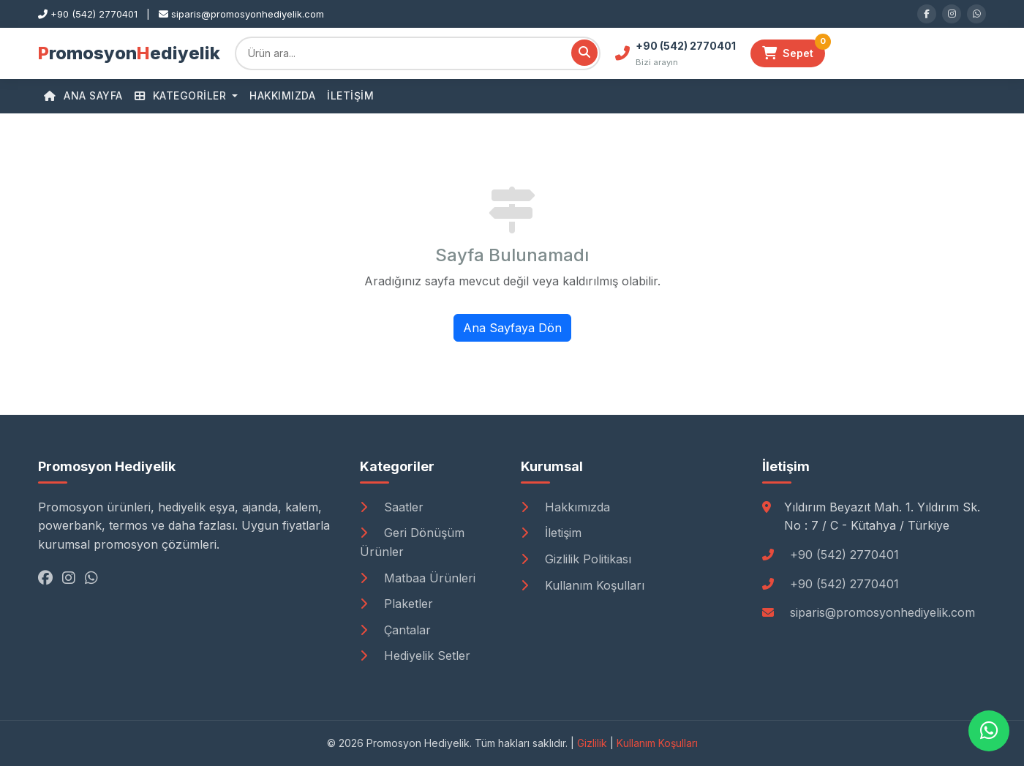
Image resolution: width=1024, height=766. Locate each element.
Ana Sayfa (83, 95)
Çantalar (395, 630)
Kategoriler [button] (182, 95)
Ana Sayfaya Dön (512, 327)
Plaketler (396, 603)
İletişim (350, 95)
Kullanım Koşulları (582, 585)
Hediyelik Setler (415, 655)
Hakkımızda (282, 95)
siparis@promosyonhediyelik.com (882, 612)
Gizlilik (592, 743)
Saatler (391, 507)
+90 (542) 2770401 (844, 554)
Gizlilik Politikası (576, 559)
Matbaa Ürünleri (417, 578)
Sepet (793, 50)
